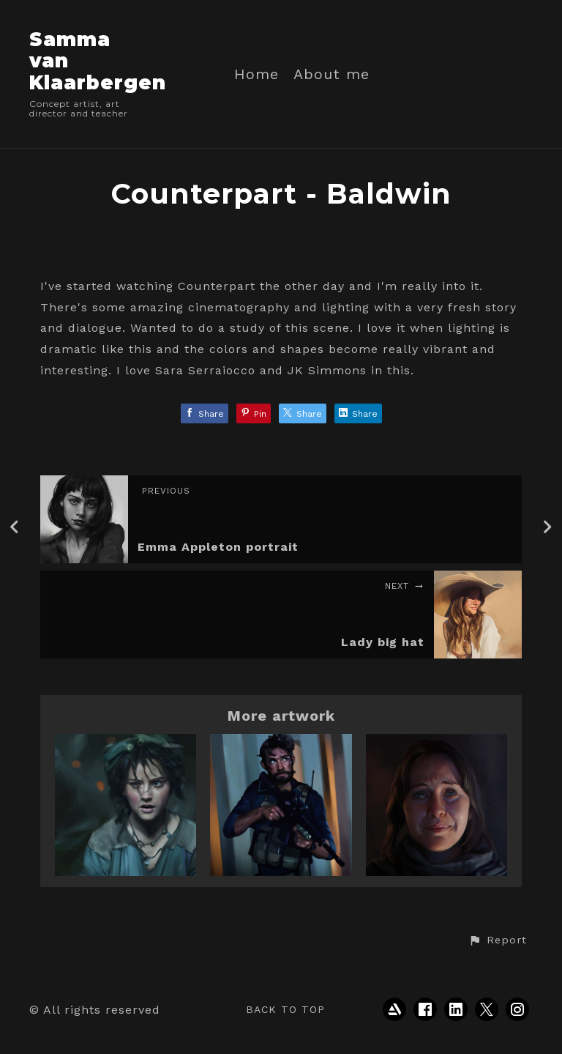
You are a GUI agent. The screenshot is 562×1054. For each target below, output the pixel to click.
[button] (497, 940)
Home (256, 74)
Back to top (285, 1009)
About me (331, 74)
